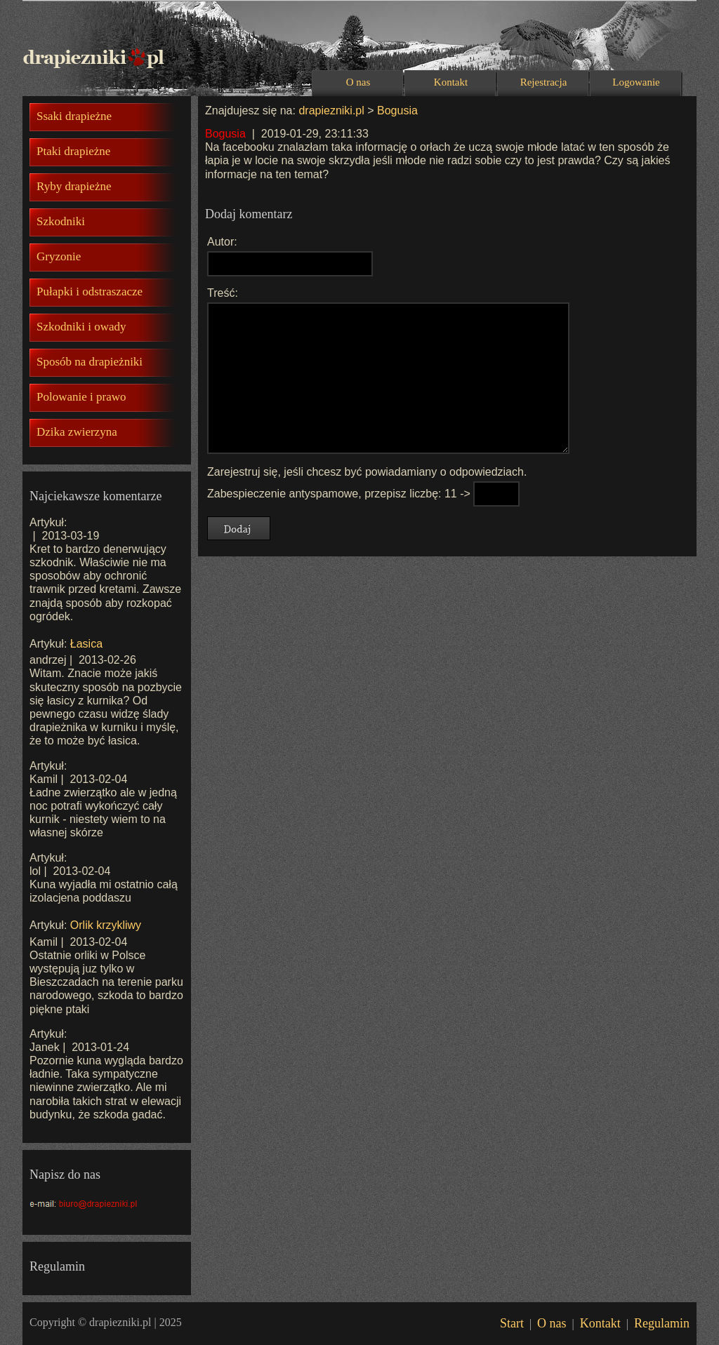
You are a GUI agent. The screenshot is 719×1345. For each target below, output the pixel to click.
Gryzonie (59, 256)
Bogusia (397, 110)
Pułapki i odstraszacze (90, 291)
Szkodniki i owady (81, 326)
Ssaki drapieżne (74, 116)
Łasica (86, 644)
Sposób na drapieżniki (90, 361)
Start (512, 1323)
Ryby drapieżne (74, 186)
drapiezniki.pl (331, 110)
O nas (358, 82)
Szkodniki (61, 221)
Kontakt (451, 82)
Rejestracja (543, 82)
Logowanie (635, 82)
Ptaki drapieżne (73, 151)
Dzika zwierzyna (77, 432)
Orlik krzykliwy (105, 925)
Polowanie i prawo (81, 396)
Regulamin (662, 1323)
